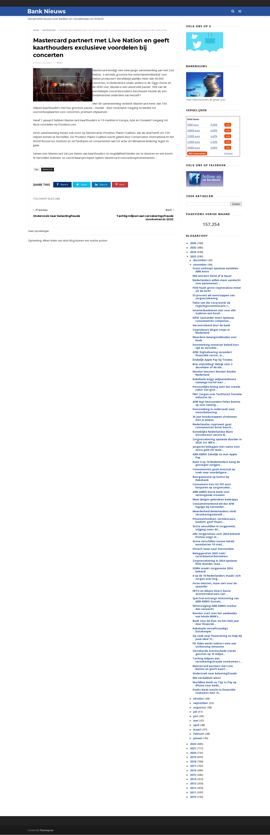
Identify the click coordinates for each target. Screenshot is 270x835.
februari (199, 734)
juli (195, 712)
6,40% (213, 142)
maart (197, 729)
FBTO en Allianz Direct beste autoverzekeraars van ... (211, 592)
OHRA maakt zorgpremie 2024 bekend (212, 570)
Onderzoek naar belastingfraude (214, 673)
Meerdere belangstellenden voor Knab (214, 339)
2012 (193, 788)
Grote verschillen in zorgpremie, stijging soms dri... (213, 528)
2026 (193, 243)
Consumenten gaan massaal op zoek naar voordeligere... (213, 471)
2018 (193, 761)
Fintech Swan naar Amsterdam (213, 549)
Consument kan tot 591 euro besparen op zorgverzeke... (212, 486)
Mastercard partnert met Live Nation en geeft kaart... (212, 667)
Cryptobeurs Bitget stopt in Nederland (211, 331)
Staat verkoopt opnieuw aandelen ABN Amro (215, 270)
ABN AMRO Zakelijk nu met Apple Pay (214, 456)
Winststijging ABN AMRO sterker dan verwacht (214, 607)
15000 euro (193, 136)
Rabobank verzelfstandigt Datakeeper (210, 630)
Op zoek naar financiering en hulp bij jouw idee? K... (217, 637)
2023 (193, 256)
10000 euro (193, 130)
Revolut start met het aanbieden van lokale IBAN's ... (214, 615)
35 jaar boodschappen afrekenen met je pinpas (214, 418)
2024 (193, 252)
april (196, 725)
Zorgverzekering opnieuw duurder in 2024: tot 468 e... (216, 441)
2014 (193, 779)
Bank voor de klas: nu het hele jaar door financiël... (215, 622)
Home (36, 30)
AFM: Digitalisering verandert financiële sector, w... (212, 354)
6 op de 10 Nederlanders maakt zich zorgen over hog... (216, 577)
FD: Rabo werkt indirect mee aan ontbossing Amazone (214, 645)
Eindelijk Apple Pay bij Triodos (212, 360)
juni (196, 716)
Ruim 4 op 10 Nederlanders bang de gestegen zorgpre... (216, 463)
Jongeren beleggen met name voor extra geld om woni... (216, 448)
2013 (193, 783)
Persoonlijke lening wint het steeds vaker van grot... (216, 388)
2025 (193, 247)
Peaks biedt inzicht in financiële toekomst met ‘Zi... (213, 691)
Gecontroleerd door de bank (211, 325)
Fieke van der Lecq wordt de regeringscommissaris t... (211, 304)
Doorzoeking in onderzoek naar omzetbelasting (213, 411)
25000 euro (193, 142)
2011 (193, 792)
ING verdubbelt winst (206, 678)
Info (228, 125)
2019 (193, 757)
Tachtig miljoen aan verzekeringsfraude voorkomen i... (217, 660)
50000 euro (193, 148)
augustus (200, 707)
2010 (193, 797)
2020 (193, 753)
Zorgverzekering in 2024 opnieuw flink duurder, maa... (214, 562)
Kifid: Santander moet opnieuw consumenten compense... (213, 319)
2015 (193, 775)
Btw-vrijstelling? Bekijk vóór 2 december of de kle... (212, 366)
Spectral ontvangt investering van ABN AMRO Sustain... (215, 600)
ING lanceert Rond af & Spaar (211, 276)
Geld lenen (193, 119)
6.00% (213, 130)
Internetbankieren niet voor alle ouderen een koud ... (213, 312)
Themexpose (47, 830)
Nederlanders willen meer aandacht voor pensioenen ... (216, 282)
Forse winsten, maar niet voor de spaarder (214, 585)
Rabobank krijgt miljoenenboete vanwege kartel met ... (214, 381)
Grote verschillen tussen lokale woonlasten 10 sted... (213, 543)
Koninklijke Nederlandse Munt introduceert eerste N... (212, 433)
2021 (193, 748)
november (200, 264)
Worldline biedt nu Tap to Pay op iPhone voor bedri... (214, 684)
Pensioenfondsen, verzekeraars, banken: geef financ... (214, 520)
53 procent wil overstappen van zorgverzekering (213, 297)
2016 (193, 770)
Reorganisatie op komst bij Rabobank (210, 478)
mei (196, 720)
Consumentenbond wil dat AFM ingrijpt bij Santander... (213, 505)
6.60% (213, 136)
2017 (193, 766)
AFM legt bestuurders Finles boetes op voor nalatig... (216, 403)
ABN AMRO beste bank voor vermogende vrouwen (210, 493)
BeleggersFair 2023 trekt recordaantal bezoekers (210, 555)
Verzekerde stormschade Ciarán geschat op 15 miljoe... (214, 652)
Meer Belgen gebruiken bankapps (215, 499)
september (201, 703)
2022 (193, 744)
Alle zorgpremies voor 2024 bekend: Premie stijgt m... (216, 535)
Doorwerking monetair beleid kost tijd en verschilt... (215, 346)
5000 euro (193, 125)
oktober (199, 698)
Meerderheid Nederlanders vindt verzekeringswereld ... (214, 513)
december (200, 260)
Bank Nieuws (47, 11)
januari (198, 738)
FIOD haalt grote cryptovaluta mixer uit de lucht (216, 289)
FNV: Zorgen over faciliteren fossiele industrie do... (217, 396)
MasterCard (49, 30)
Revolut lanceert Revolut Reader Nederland (214, 373)
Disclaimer (228, 153)
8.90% (213, 125)
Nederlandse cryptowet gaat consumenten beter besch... (212, 426)
